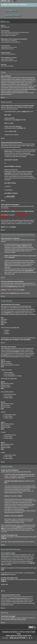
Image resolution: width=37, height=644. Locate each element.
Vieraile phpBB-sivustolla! (29, 486)
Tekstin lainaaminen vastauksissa (9, 40)
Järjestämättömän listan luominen (9, 47)
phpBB (19, 632)
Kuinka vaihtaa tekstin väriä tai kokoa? (10, 33)
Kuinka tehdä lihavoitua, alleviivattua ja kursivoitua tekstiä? (15, 32)
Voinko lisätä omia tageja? (7, 66)
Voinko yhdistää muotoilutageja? (8, 35)
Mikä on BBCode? (5, 27)
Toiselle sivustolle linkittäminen (8, 54)
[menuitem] (5, 4)
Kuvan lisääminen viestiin (7, 59)
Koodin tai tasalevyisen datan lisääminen (10, 42)
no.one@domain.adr (21, 519)
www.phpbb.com (8, 509)
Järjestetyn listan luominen (7, 48)
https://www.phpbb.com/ (28, 499)
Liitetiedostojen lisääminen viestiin (9, 60)
